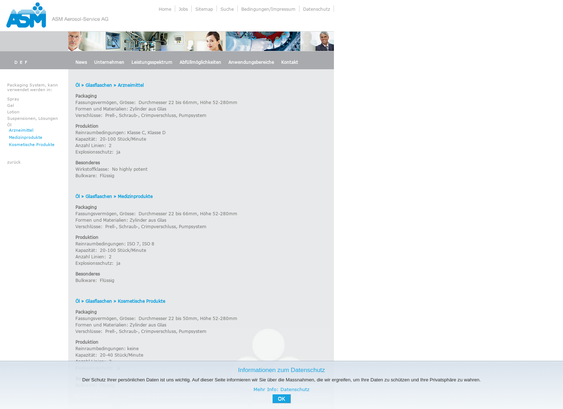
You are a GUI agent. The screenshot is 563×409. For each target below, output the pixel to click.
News (81, 62)
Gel (10, 105)
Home (165, 8)
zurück (14, 162)
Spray (13, 99)
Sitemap (204, 8)
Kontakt (289, 62)
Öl (9, 124)
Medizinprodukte (25, 137)
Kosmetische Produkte (32, 144)
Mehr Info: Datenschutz (281, 389)
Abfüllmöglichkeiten (200, 62)
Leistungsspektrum (151, 62)
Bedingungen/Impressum (268, 8)
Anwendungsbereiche (251, 62)
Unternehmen (109, 62)
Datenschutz (316, 8)
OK (281, 398)
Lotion (13, 111)
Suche (227, 8)
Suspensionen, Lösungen (32, 118)
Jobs (183, 8)
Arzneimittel (21, 130)
